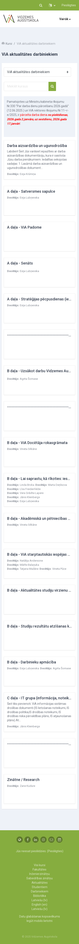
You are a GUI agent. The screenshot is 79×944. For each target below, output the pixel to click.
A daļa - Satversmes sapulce (31, 191)
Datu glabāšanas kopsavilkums (39, 916)
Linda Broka (27, 484)
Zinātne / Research (23, 779)
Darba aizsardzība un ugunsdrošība (37, 145)
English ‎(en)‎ (39, 904)
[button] (40, 5)
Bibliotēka (39, 895)
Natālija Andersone (31, 560)
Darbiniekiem (39, 891)
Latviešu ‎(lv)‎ (39, 900)
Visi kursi (39, 865)
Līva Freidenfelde (30, 489)
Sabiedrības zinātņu (39, 878)
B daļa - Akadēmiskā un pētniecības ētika (41, 518)
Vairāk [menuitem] (63, 19)
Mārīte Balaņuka (29, 564)
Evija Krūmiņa (28, 174)
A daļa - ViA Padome (24, 227)
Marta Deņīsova (57, 484)
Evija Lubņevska (29, 197)
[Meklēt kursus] (26, 86)
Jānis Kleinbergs (30, 497)
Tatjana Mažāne (29, 568)
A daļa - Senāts (20, 263)
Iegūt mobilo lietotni (39, 920)
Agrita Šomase (29, 378)
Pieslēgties (69, 5)
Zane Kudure (27, 785)
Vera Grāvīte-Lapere (31, 493)
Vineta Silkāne (28, 448)
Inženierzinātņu (39, 874)
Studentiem (39, 887)
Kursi (9, 43)
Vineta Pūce (59, 568)
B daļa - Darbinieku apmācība (31, 662)
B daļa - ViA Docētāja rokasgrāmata (37, 442)
